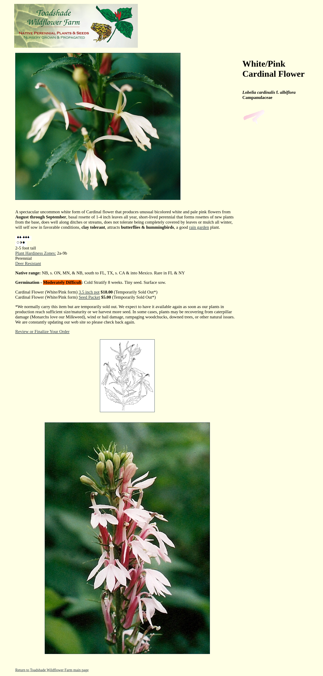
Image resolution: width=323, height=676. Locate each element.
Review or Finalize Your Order (42, 331)
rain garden (199, 227)
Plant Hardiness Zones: (35, 253)
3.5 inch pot (89, 292)
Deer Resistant (28, 263)
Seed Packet (89, 297)
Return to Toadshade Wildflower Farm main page (52, 670)
